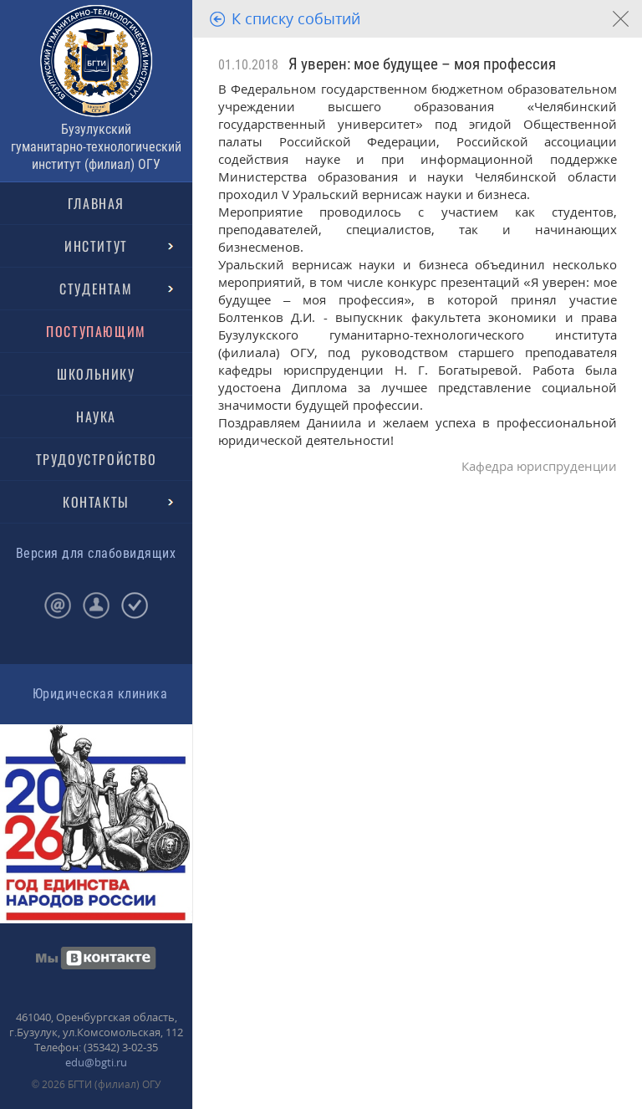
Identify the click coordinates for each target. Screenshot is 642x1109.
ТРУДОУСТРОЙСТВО (96, 459)
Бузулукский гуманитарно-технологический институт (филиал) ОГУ (96, 146)
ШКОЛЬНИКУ (96, 374)
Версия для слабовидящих (96, 553)
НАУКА (96, 416)
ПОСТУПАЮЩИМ (96, 331)
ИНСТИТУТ (96, 246)
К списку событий (296, 18)
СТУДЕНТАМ (95, 289)
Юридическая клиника (100, 694)
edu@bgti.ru (96, 1062)
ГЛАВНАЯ (96, 203)
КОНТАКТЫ (96, 502)
